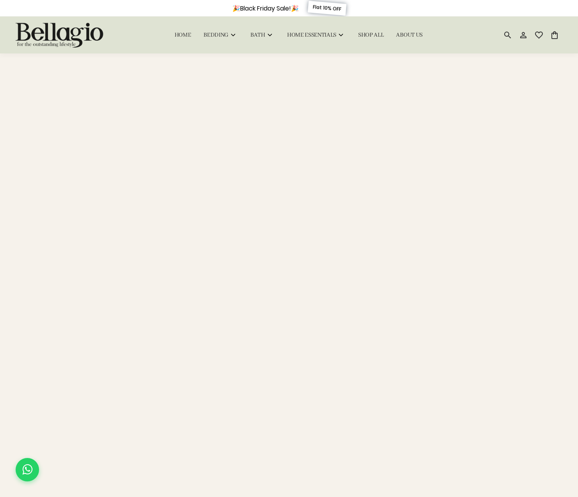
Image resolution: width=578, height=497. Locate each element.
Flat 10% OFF (326, 8)
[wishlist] (539, 35)
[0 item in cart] (554, 35)
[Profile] (523, 35)
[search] (507, 35)
